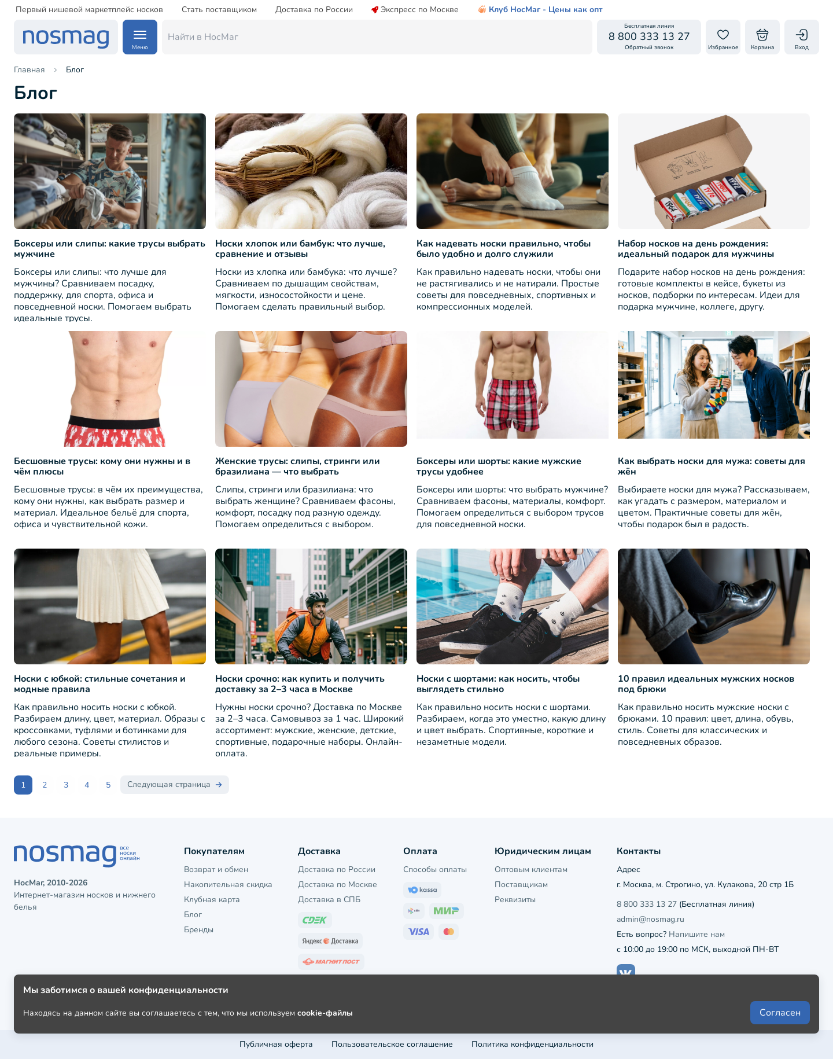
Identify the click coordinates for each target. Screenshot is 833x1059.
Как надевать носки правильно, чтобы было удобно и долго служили (504, 249)
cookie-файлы (325, 1019)
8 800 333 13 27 (647, 903)
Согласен (780, 1019)
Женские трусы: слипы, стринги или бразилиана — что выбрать (297, 467)
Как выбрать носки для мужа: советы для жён (711, 467)
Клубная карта (212, 899)
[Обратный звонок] (649, 37)
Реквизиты (515, 899)
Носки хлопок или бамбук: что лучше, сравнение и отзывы (300, 249)
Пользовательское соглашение (392, 1044)
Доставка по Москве (337, 884)
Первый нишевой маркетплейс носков (89, 10)
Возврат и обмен (216, 868)
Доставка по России (314, 10)
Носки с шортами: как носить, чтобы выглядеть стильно (498, 684)
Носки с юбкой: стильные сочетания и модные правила (100, 684)
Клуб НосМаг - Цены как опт (540, 10)
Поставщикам (521, 884)
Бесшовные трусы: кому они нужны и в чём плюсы (102, 467)
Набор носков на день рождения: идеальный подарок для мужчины (696, 249)
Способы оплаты (435, 868)
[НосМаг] (66, 37)
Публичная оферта (276, 1044)
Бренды (198, 929)
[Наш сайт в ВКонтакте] (626, 973)
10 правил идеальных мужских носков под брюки (706, 684)
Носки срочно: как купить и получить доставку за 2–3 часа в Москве (300, 684)
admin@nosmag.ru (650, 919)
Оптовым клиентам (531, 868)
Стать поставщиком (219, 10)
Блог (193, 914)
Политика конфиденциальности (532, 1044)
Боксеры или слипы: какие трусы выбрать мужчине (109, 249)
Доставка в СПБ (329, 899)
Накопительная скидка (228, 884)
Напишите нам (697, 934)
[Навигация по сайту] (140, 37)
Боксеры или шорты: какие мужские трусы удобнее (499, 467)
